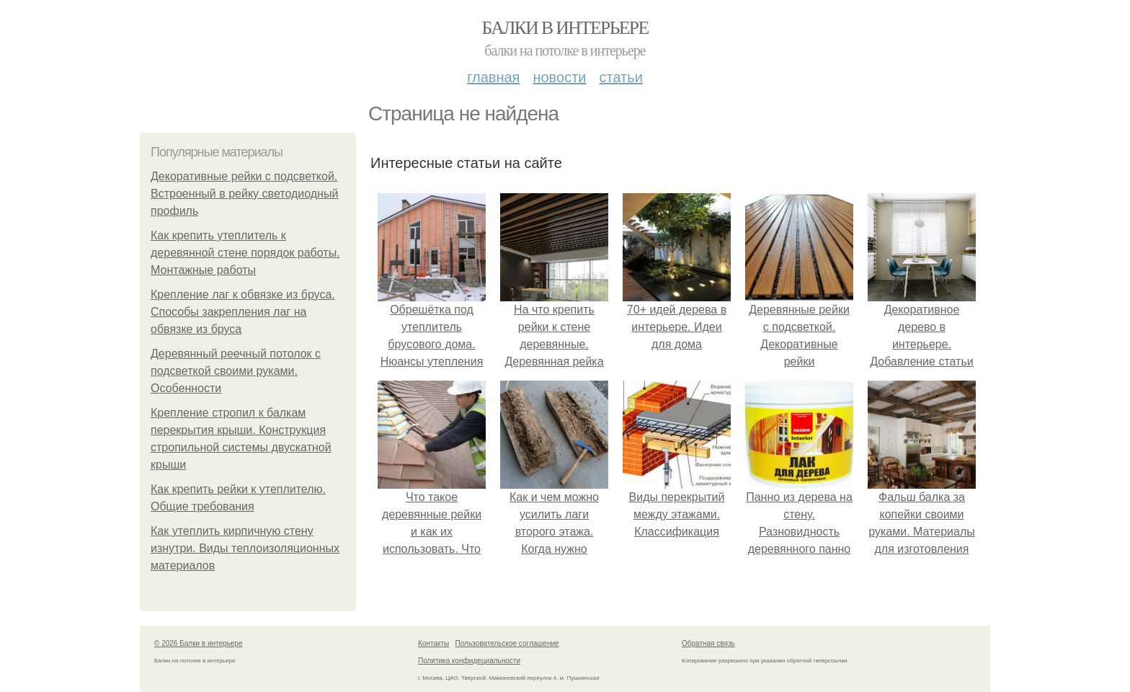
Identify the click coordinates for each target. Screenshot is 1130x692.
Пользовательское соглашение (507, 643)
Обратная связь (708, 643)
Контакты (433, 643)
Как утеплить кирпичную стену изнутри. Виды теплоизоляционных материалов (245, 548)
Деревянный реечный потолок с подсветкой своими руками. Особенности (236, 370)
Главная (493, 77)
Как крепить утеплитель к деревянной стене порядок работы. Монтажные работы (245, 252)
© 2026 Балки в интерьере (198, 643)
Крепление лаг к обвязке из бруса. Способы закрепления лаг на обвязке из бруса (243, 311)
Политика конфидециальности (469, 661)
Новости (559, 77)
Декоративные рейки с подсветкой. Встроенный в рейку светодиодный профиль (244, 193)
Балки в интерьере (564, 27)
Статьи (620, 77)
